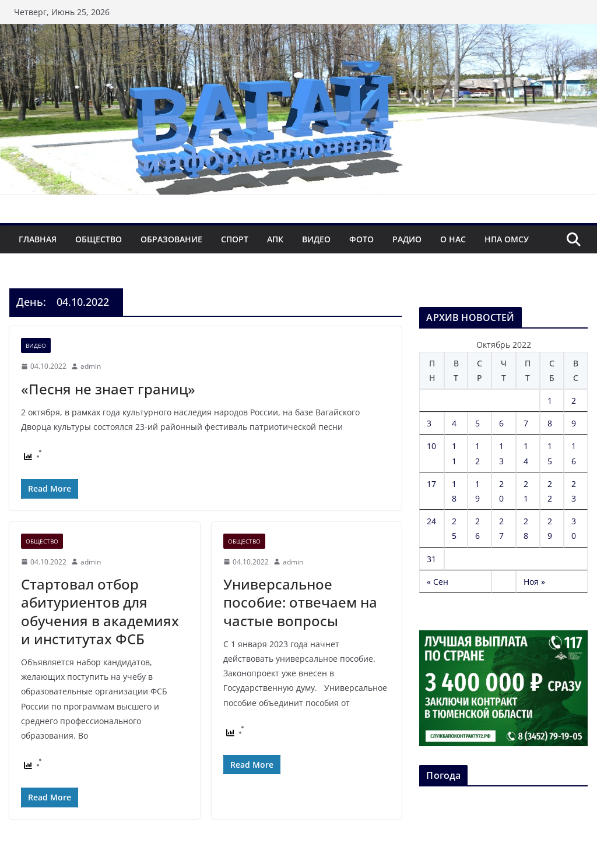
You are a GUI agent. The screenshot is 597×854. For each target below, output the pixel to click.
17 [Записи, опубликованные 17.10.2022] (431, 483)
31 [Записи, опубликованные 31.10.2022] (431, 558)
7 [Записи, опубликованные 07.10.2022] (526, 423)
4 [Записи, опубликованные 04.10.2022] (454, 423)
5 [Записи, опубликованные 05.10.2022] (477, 423)
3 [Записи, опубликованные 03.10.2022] (429, 423)
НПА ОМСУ (506, 239)
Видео (316, 239)
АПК (275, 239)
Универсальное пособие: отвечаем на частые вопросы (300, 602)
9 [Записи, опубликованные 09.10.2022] (573, 423)
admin (90, 366)
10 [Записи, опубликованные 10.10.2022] (431, 445)
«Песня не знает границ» (108, 388)
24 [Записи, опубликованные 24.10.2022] (431, 521)
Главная (38, 239)
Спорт (234, 239)
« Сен (437, 581)
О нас (453, 239)
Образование (171, 239)
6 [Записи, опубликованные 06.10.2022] (501, 423)
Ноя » (534, 581)
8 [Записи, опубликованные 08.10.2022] (549, 423)
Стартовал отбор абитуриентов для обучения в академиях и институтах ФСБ (100, 611)
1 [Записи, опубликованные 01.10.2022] (549, 400)
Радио (407, 239)
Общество (98, 239)
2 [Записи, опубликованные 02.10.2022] (573, 400)
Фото (361, 239)
